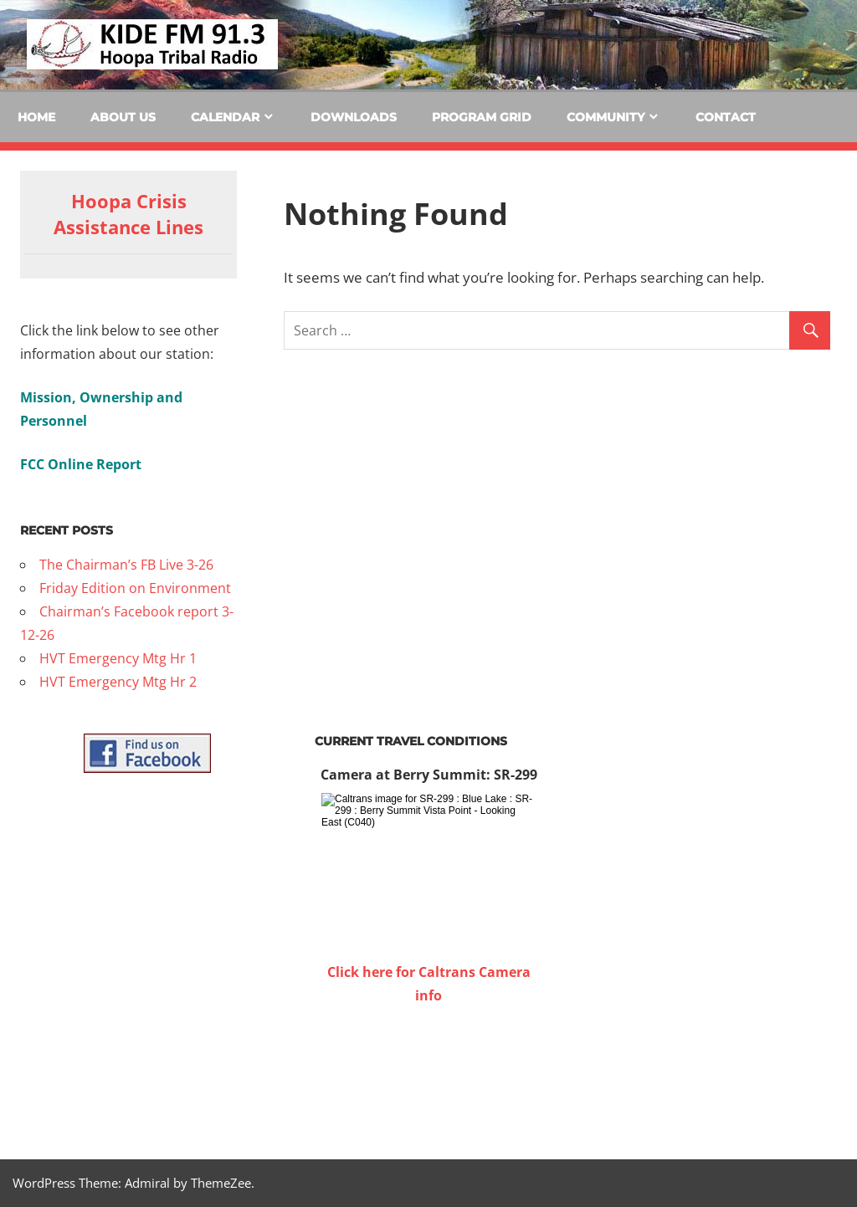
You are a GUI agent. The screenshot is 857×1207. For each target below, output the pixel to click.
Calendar (225, 117)
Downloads (353, 117)
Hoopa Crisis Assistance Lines (128, 213)
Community (605, 117)
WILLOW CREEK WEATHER (428, 1070)
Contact (725, 117)
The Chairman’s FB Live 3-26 (126, 564)
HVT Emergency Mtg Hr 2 (118, 682)
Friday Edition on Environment (135, 588)
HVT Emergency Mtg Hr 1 (118, 658)
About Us (123, 117)
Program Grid (481, 117)
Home (36, 117)
